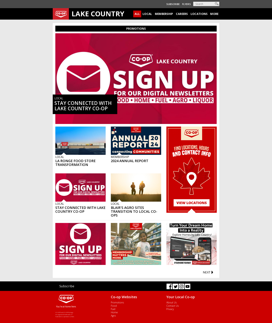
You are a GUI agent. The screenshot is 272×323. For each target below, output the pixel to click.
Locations (199, 14)
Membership (164, 14)
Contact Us (172, 305)
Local (147, 14)
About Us (171, 302)
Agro (113, 315)
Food (114, 305)
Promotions (117, 302)
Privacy (170, 309)
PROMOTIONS (136, 29)
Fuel (113, 309)
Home (114, 312)
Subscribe (173, 4)
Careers (182, 14)
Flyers (186, 4)
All (137, 14)
